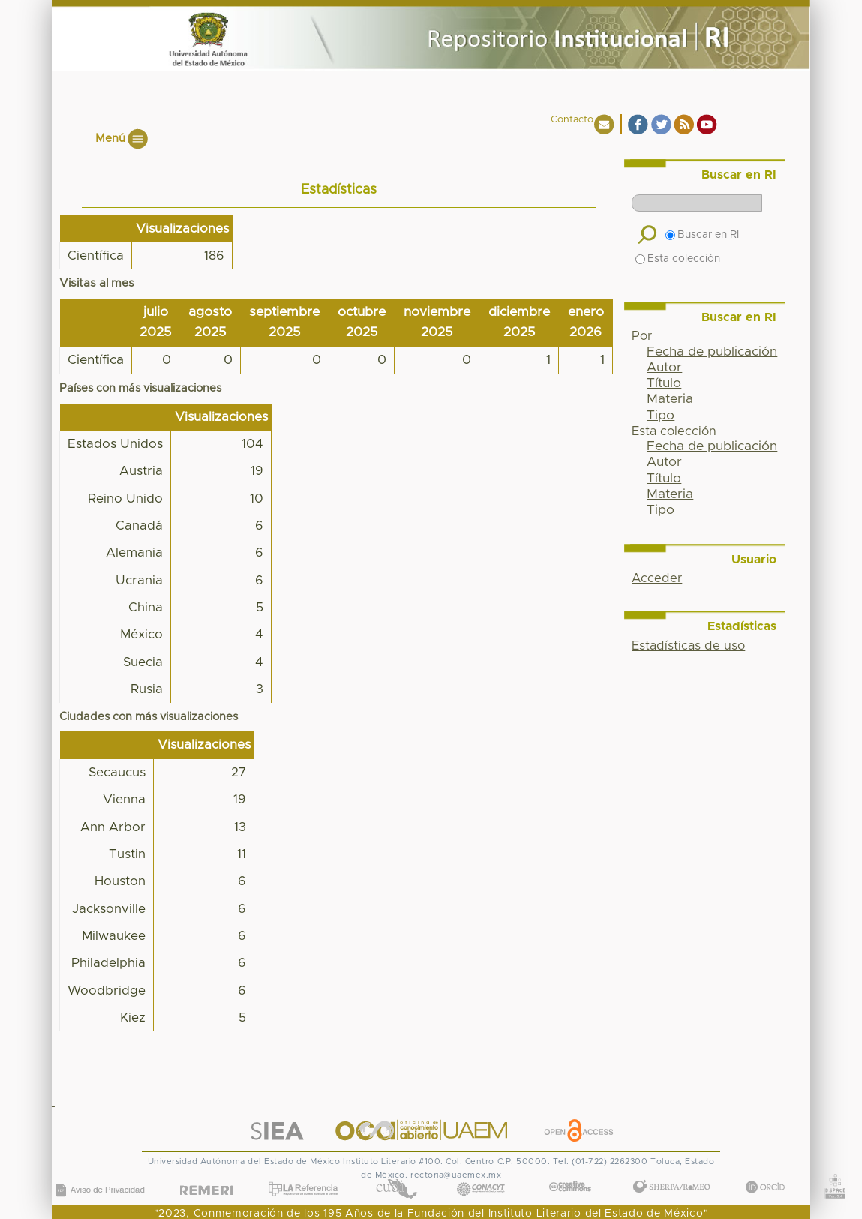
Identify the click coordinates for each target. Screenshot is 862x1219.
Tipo (660, 415)
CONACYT (481, 1174)
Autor (664, 367)
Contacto (572, 120)
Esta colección (677, 259)
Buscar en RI (702, 235)
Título (664, 383)
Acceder (657, 578)
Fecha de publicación (712, 352)
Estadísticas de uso (688, 646)
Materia (670, 399)
